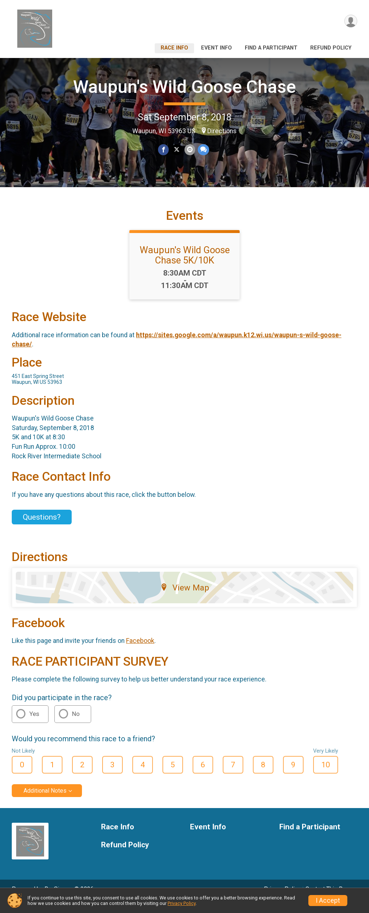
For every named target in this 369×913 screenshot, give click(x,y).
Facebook (140, 651)
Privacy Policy (182, 903)
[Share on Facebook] (163, 150)
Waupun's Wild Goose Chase (184, 86)
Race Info (174, 48)
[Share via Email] (189, 150)
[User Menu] (350, 21)
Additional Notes (45, 800)
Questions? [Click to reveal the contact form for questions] (42, 527)
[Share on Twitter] (176, 150)
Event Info (216, 48)
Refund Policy (330, 48)
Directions (222, 131)
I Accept (328, 900)
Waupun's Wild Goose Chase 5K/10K (185, 265)
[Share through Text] (202, 150)
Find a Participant (271, 48)
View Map (184, 598)
